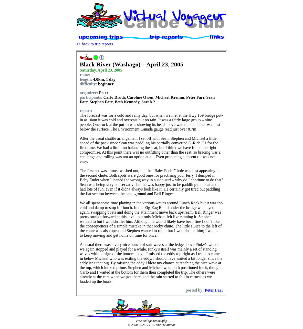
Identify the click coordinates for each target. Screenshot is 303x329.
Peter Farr (214, 290)
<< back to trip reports (94, 44)
